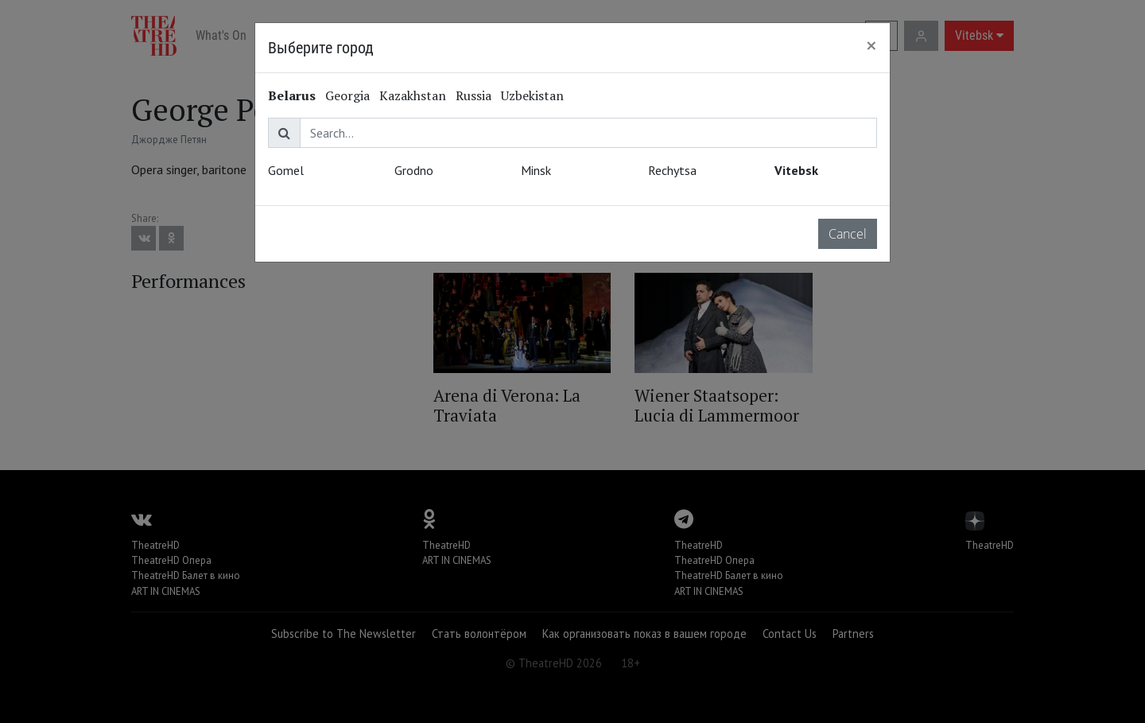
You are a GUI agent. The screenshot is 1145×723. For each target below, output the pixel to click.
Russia (473, 95)
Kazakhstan (412, 95)
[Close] (871, 45)
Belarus (292, 95)
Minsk (536, 170)
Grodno (413, 170)
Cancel (848, 234)
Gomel (286, 170)
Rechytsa (672, 170)
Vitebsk (796, 170)
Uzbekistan (532, 95)
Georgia (347, 95)
